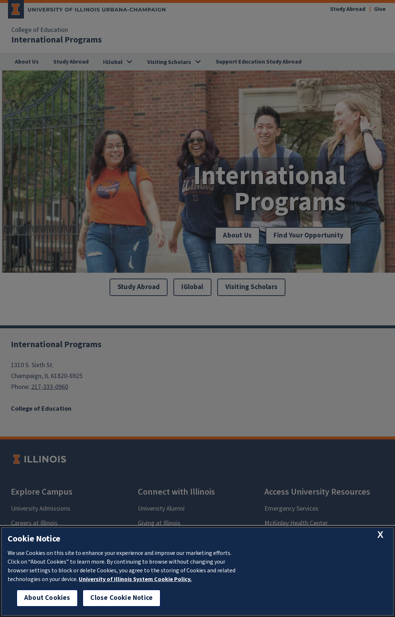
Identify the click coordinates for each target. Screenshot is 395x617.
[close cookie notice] (380, 535)
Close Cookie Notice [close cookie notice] (121, 598)
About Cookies (47, 598)
